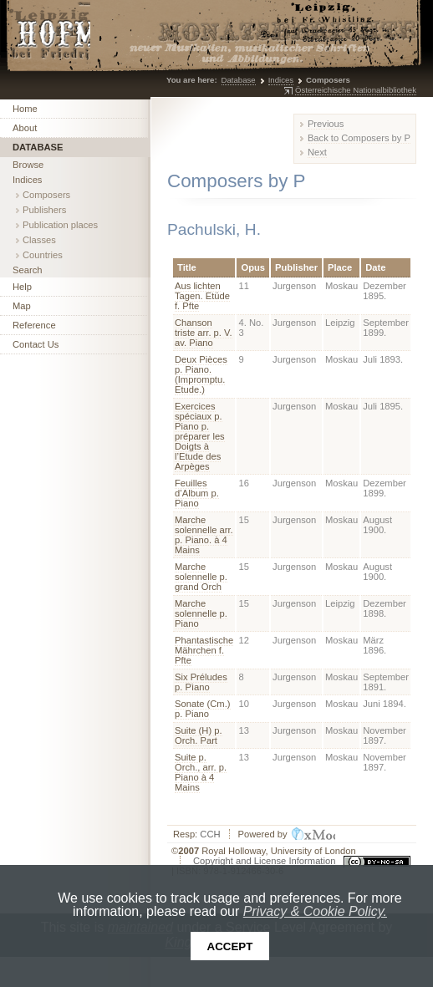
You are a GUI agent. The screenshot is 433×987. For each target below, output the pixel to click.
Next (317, 152)
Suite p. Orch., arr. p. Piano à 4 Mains (201, 772)
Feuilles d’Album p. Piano (197, 493)
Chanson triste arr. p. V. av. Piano (203, 333)
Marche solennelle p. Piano (201, 613)
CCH (210, 834)
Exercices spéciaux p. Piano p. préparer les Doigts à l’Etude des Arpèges (200, 436)
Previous (326, 124)
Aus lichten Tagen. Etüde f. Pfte (202, 296)
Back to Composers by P (359, 138)
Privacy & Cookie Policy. (315, 911)
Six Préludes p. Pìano (201, 682)
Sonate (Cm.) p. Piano (203, 709)
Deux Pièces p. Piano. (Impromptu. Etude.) (201, 374)
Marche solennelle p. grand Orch (201, 577)
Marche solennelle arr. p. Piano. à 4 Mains (204, 535)
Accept (230, 946)
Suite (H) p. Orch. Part (198, 735)
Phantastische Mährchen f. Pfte (204, 650)
